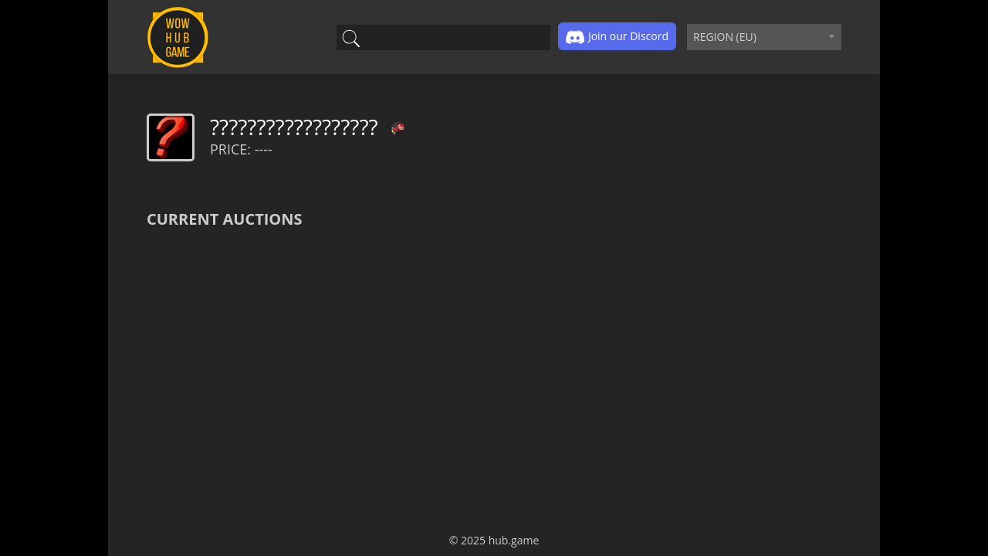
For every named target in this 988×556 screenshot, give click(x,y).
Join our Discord (617, 37)
